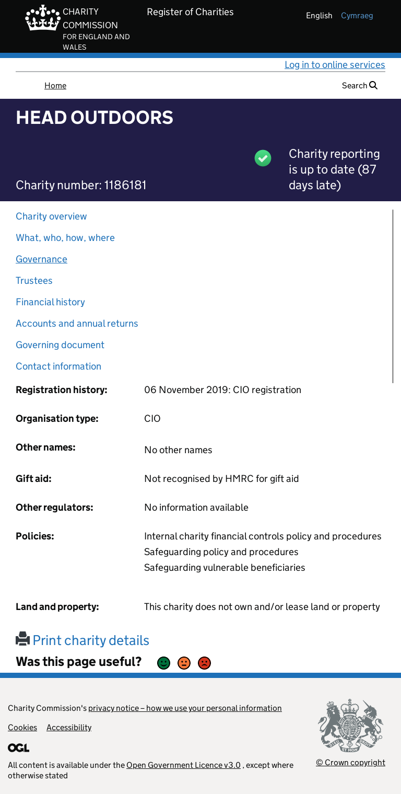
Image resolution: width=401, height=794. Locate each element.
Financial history (50, 302)
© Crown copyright (350, 762)
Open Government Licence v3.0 (183, 765)
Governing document (60, 345)
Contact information (58, 366)
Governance (41, 259)
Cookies (22, 727)
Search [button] (360, 85)
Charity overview (51, 216)
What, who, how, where (65, 238)
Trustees (34, 280)
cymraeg (357, 15)
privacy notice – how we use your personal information (185, 708)
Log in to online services (335, 65)
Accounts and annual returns (77, 323)
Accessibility (68, 727)
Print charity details (82, 640)
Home (55, 85)
